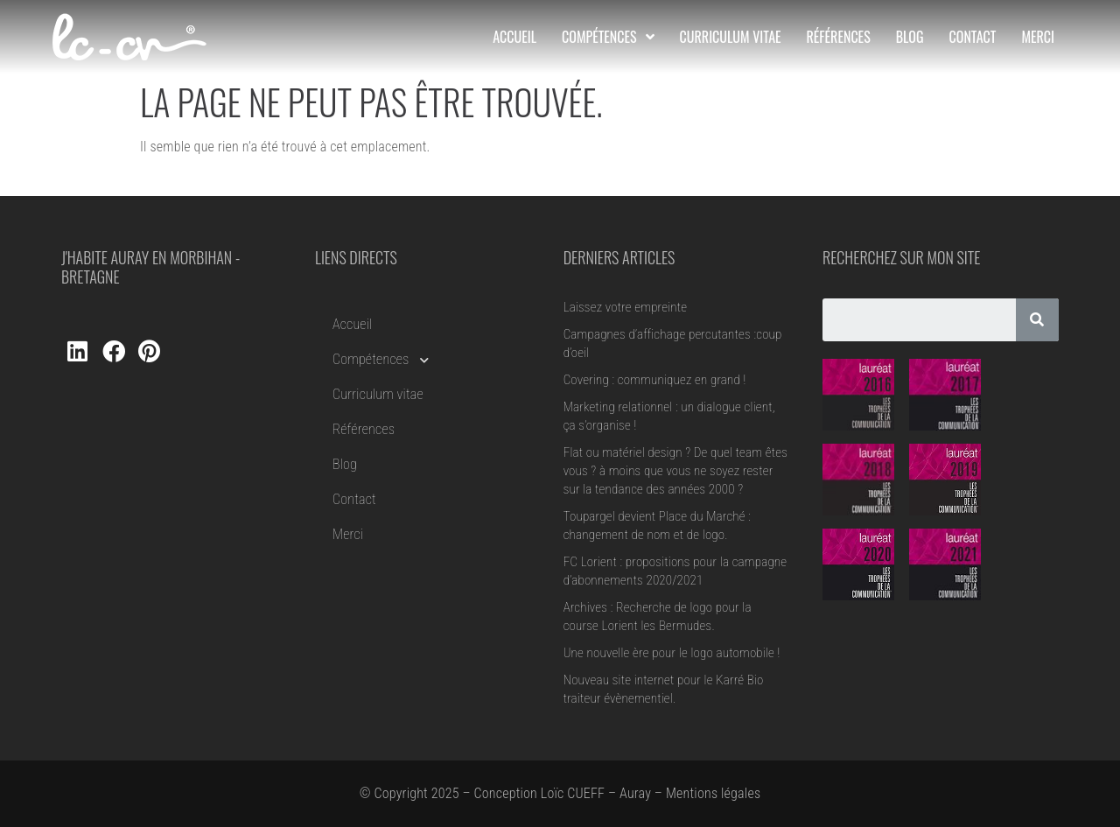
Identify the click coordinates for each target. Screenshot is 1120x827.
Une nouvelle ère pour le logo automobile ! (672, 653)
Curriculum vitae (378, 394)
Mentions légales (713, 793)
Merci (347, 534)
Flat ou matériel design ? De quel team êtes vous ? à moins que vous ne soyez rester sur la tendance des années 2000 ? (676, 471)
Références (363, 429)
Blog (344, 464)
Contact (354, 499)
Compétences (380, 359)
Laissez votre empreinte (626, 307)
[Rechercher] (1037, 319)
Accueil (352, 324)
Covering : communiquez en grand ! (655, 380)
